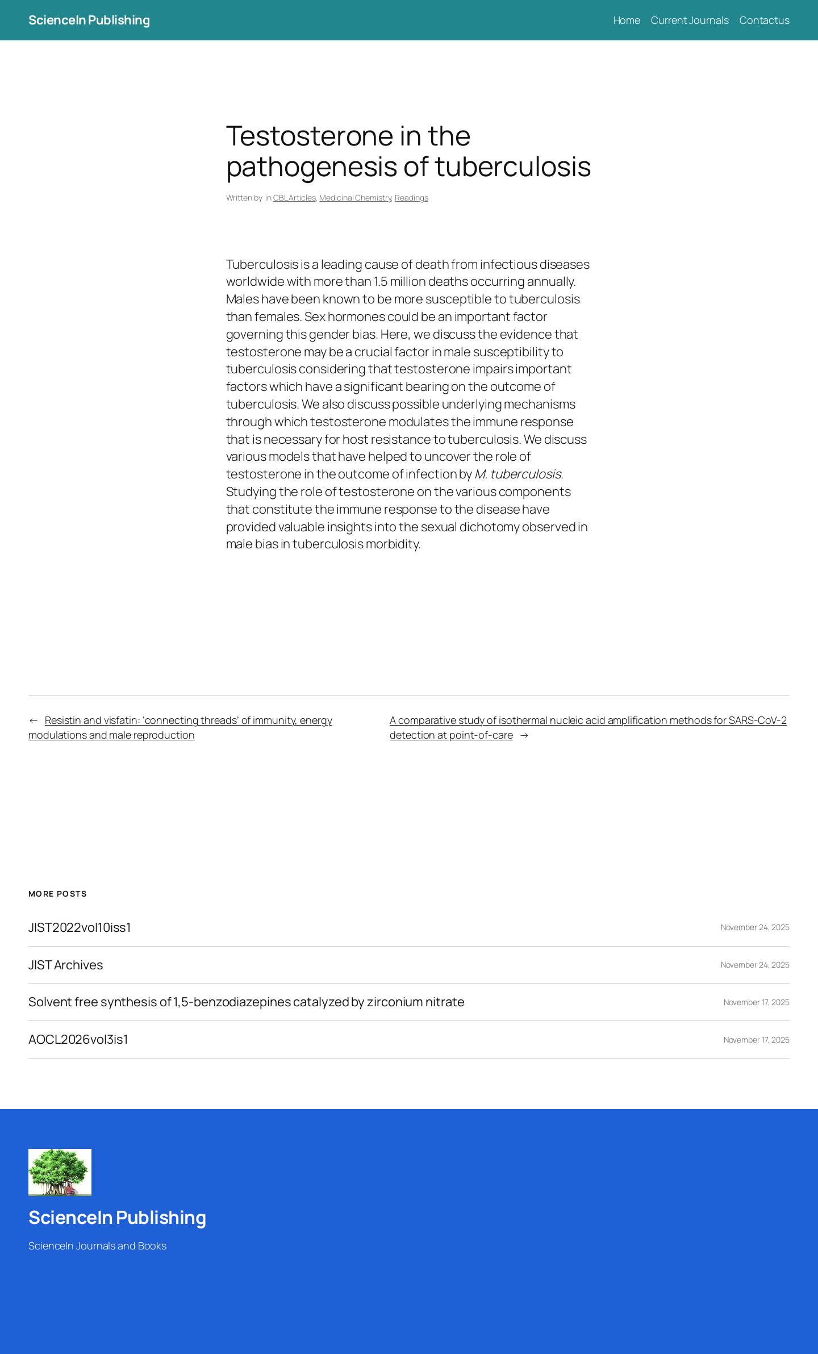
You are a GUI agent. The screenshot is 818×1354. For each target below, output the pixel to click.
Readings (411, 197)
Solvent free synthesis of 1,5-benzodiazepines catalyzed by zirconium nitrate (246, 1002)
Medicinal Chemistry (355, 197)
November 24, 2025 (755, 927)
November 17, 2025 (757, 1002)
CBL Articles (294, 197)
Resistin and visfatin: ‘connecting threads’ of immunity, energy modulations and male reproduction (180, 727)
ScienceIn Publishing (89, 19)
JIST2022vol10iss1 (79, 927)
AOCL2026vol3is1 (78, 1039)
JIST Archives (65, 965)
